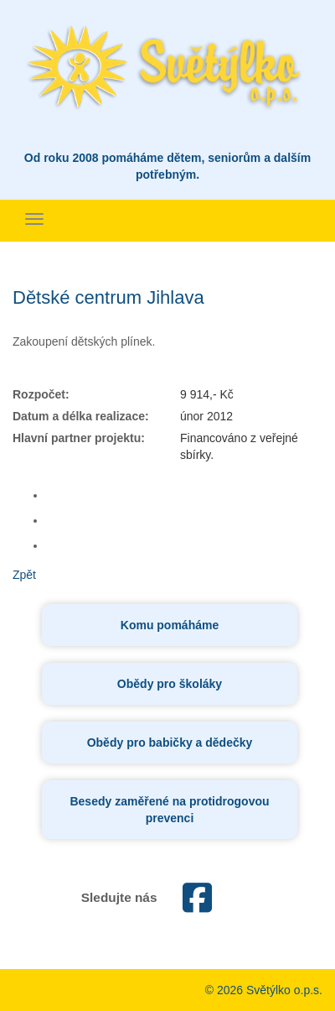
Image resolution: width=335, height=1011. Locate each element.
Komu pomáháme (170, 625)
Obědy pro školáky (169, 684)
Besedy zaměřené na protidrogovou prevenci (169, 810)
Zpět (24, 574)
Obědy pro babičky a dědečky (170, 742)
